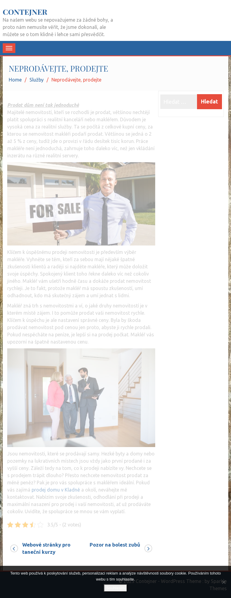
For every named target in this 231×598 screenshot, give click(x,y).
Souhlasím (115, 588)
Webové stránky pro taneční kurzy (46, 548)
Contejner (25, 12)
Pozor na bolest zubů (115, 544)
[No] (223, 582)
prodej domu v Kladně (56, 488)
